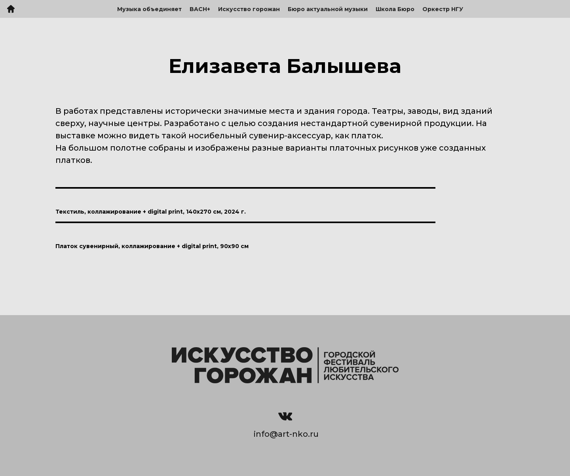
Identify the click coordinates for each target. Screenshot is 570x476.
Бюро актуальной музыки (328, 9)
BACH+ (200, 9)
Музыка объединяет (149, 9)
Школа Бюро (395, 9)
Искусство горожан (249, 9)
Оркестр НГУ (442, 9)
